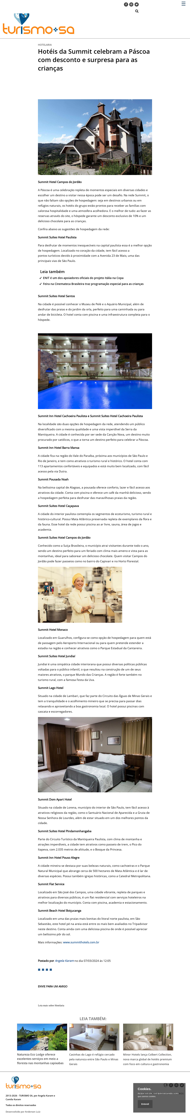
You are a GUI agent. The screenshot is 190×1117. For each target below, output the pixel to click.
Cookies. (144, 1089)
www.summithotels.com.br (81, 942)
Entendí (145, 1104)
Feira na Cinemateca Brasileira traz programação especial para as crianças (93, 284)
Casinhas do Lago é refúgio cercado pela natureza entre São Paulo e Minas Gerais (93, 1059)
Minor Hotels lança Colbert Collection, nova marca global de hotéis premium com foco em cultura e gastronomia (147, 1059)
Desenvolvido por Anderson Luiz (23, 1111)
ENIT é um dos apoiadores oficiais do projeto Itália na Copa (83, 278)
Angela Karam (64, 961)
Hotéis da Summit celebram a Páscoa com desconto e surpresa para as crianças (94, 59)
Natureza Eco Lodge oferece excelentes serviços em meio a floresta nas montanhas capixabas (40, 1058)
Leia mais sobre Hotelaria (51, 1005)
